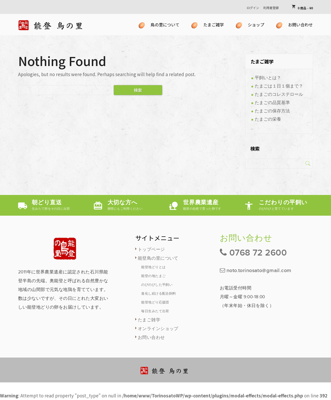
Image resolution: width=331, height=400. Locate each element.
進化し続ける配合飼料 (158, 294)
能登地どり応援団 (155, 302)
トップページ (151, 249)
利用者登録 (271, 7)
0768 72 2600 (258, 253)
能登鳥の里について (158, 258)
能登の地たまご (153, 276)
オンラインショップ (158, 328)
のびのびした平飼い (156, 285)
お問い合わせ (151, 337)
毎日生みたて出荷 (155, 311)
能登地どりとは (153, 267)
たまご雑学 (149, 320)
